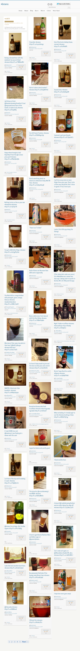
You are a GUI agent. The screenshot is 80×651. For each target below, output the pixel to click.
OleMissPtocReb (10, 352)
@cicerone (20, 155)
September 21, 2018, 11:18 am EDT (61, 379)
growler (47, 424)
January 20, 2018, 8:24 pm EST (60, 598)
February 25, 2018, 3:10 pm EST (60, 235)
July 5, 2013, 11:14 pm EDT (10, 396)
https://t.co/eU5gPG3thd (12, 252)
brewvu (33, 57)
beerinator (33, 92)
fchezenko (8, 531)
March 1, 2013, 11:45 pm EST (35, 581)
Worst (43, 10)
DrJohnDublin (59, 378)
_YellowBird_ (58, 330)
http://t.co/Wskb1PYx (35, 622)
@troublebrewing (65, 503)
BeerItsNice (9, 612)
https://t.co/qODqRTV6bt (61, 375)
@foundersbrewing (10, 103)
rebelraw (58, 294)
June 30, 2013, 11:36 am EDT (60, 559)
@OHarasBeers (58, 553)
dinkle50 (8, 112)
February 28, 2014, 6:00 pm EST (35, 94)
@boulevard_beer (10, 433)
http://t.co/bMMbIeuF (11, 609)
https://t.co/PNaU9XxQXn (12, 159)
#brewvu (4, 4)
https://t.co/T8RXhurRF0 (17, 62)
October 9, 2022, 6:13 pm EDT (60, 141)
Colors (49, 10)
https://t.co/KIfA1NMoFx (36, 496)
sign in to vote (46, 52)
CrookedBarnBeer (35, 413)
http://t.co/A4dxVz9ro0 (16, 568)
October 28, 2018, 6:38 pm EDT (35, 232)
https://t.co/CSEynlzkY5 (66, 137)
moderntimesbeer (14, 313)
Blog (31, 10)
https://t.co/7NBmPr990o (36, 320)
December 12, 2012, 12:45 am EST (61, 332)
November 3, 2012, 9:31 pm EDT (36, 626)
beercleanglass (10, 172)
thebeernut (33, 47)
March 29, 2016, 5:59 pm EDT (60, 50)
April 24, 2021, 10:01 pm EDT (11, 163)
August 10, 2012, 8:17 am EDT (11, 613)
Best (37, 10)
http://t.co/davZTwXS (11, 350)
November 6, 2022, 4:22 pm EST (36, 48)
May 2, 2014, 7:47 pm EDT (10, 572)
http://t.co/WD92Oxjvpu (12, 392)
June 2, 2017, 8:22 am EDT (34, 500)
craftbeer (58, 341)
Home (20, 10)
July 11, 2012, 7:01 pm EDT (10, 354)
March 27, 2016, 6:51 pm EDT (11, 487)
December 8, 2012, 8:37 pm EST (36, 415)
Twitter (49, 4)
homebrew (9, 219)
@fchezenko (8, 607)
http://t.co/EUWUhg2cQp (36, 135)
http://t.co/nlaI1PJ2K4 (41, 368)
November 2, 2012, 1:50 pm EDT (11, 532)
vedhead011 (9, 395)
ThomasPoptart (10, 307)
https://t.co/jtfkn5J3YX (66, 507)
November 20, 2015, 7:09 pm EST (61, 285)
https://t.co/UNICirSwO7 (12, 304)
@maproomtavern (10, 105)
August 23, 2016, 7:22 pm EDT (35, 277)
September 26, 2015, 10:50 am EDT (61, 464)
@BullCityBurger (16, 345)
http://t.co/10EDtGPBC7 (66, 555)
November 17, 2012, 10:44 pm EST (12, 114)
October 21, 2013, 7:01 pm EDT (35, 139)
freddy (73, 341)
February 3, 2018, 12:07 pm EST (11, 256)
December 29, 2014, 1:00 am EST (61, 421)
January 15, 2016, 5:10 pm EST (11, 439)
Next (24, 642)
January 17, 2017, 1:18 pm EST (60, 511)
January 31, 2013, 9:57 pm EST (11, 211)
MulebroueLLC (34, 580)
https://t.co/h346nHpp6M (61, 92)
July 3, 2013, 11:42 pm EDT (34, 372)
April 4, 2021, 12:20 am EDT (10, 308)
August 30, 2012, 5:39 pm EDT (35, 543)
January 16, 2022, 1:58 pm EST (35, 324)
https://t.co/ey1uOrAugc (36, 44)
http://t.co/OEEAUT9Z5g (61, 417)
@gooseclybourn (34, 539)
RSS (51, 4)
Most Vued (56, 10)
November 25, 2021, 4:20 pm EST (36, 189)
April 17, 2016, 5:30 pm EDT (10, 66)
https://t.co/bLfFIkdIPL (60, 46)
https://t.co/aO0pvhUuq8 (36, 185)
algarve (57, 388)
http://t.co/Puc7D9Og (15, 528)
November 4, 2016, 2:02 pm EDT (60, 96)
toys (70, 341)
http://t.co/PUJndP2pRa (36, 577)
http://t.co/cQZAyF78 (11, 207)
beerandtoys (66, 341)
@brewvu (7, 526)
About (26, 10)
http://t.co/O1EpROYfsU (41, 90)
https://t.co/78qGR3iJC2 (12, 483)
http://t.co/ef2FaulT (41, 411)
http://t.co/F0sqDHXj (11, 110)
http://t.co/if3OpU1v (60, 328)
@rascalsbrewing (43, 491)
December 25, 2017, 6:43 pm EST (61, 190)
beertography (42, 424)
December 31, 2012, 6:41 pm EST (36, 452)
